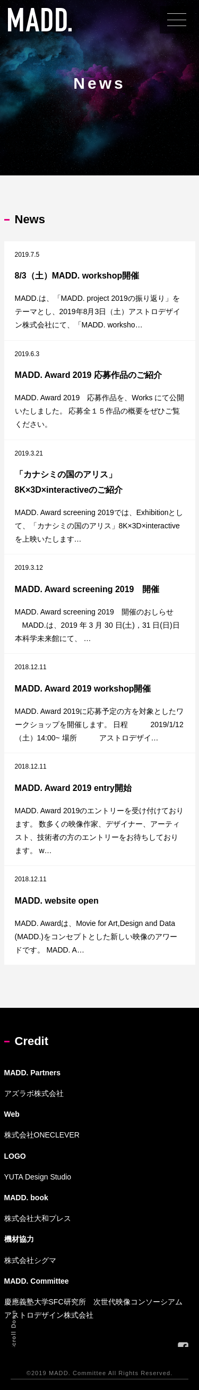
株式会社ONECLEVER (42, 1135)
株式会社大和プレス (37, 1218)
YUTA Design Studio (38, 1177)
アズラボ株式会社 (34, 1093)
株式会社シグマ (30, 1260)
